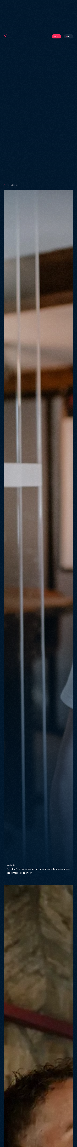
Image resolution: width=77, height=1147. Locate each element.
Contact (57, 36)
